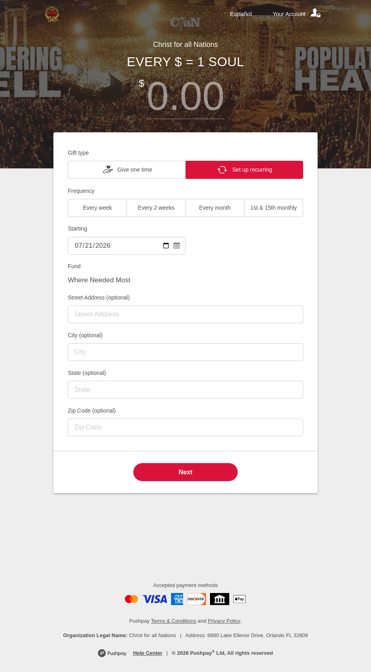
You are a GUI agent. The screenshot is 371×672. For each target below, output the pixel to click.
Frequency (81, 191)
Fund (74, 266)
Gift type (78, 153)
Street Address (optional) (99, 297)
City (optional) (85, 335)
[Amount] (185, 96)
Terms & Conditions (173, 621)
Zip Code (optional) (92, 410)
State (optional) (87, 373)
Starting (77, 228)
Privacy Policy (224, 621)
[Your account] (297, 14)
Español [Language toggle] (241, 13)
